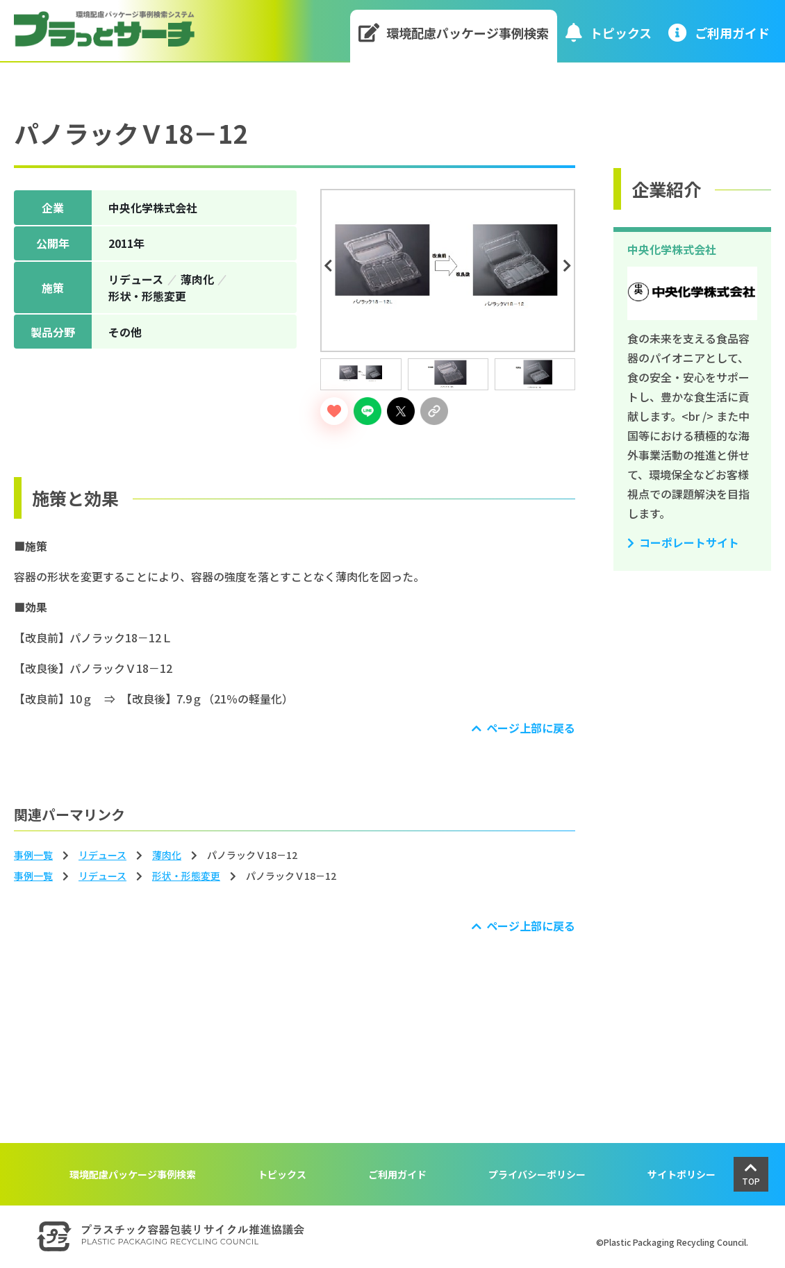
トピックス (608, 32)
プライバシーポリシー (537, 1174)
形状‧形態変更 (186, 876)
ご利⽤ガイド (719, 32)
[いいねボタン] (334, 411)
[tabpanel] (447, 270)
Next (569, 266)
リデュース (102, 855)
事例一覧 (33, 855)
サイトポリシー (681, 1174)
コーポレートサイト (689, 542)
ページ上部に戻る (530, 727)
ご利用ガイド (397, 1174)
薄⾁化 (166, 855)
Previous (330, 266)
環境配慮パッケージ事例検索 (454, 32)
